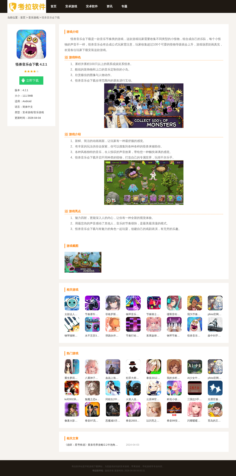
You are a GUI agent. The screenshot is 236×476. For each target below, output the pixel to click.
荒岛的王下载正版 (215, 420)
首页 (53, 6)
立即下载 (30, 80)
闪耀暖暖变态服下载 (194, 420)
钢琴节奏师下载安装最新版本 (174, 335)
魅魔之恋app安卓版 (92, 399)
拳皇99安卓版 (174, 420)
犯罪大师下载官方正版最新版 (133, 377)
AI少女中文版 (194, 377)
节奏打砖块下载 (133, 335)
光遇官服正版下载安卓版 (215, 399)
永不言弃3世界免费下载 (92, 335)
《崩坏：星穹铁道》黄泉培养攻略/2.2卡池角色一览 (92, 444)
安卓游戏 (71, 6)
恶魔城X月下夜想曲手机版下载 (112, 420)
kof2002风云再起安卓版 (72, 399)
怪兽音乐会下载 (194, 335)
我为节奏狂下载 (194, 314)
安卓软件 (92, 6)
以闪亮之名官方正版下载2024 (153, 420)
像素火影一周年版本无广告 (72, 420)
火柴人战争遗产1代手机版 (133, 399)
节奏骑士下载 (153, 314)
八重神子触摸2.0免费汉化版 (92, 377)
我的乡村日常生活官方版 (174, 377)
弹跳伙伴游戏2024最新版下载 (112, 335)
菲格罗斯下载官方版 (112, 314)
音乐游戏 (33, 17)
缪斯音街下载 (174, 314)
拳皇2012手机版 (153, 377)
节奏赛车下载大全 (92, 314)
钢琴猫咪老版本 (72, 335)
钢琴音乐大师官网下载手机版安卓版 (133, 314)
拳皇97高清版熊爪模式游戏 (92, 420)
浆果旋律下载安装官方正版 (153, 335)
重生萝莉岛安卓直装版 (72, 377)
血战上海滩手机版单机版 (112, 377)
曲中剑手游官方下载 (215, 335)
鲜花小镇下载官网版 (174, 399)
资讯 (109, 6)
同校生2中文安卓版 (112, 399)
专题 (124, 6)
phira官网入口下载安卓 (215, 314)
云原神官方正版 (153, 399)
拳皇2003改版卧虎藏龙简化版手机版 (133, 420)
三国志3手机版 (194, 399)
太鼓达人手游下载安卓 (72, 314)
